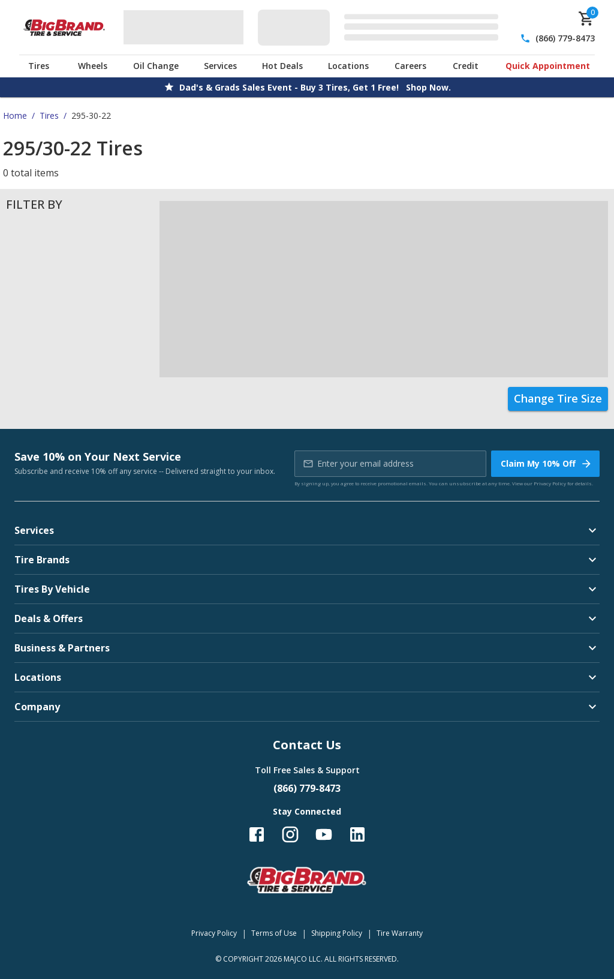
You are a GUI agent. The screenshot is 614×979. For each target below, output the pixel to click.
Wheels (92, 65)
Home (15, 115)
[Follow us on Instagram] (290, 834)
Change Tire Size (558, 398)
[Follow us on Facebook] (256, 834)
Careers (410, 65)
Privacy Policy (550, 483)
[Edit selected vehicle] (381, 27)
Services (220, 65)
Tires (38, 65)
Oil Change (156, 65)
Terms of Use (274, 933)
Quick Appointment (547, 65)
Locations (348, 65)
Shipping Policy (336, 933)
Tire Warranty (400, 933)
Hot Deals (282, 65)
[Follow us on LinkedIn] (357, 834)
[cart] (586, 18)
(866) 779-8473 (565, 38)
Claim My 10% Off (546, 464)
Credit (465, 65)
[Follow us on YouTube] (323, 834)
